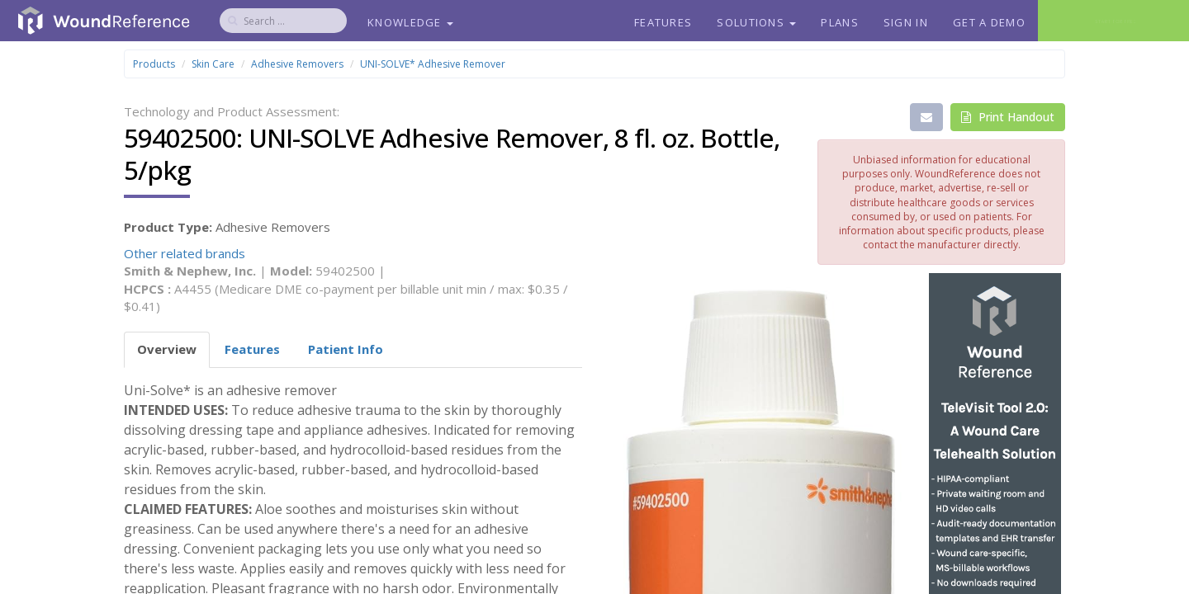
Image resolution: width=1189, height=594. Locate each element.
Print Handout (1007, 117)
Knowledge (410, 22)
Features (663, 22)
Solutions (756, 22)
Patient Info (345, 349)
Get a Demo (989, 22)
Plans (840, 22)
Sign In (905, 22)
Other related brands (184, 253)
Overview (167, 349)
